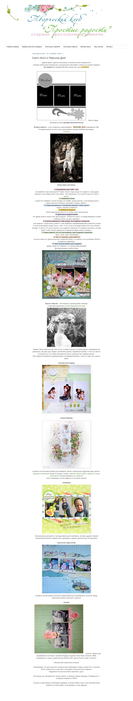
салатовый (45, 474)
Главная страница (12, 47)
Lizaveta (66, 132)
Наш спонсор (98, 47)
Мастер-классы (86, 47)
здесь (81, 672)
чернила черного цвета (77, 474)
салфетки (79, 476)
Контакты (109, 47)
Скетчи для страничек (52, 47)
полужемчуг (54, 476)
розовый (36, 474)
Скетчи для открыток (70, 47)
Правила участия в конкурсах (32, 47)
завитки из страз (93, 474)
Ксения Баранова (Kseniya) (75, 306)
